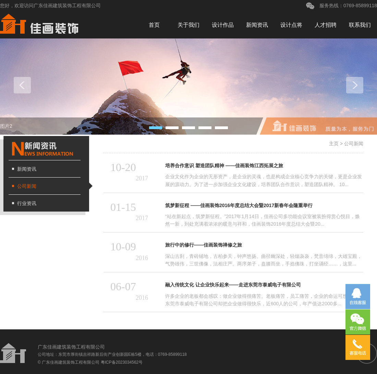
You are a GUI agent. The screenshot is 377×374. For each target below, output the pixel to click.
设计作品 (223, 25)
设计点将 (291, 25)
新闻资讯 (257, 25)
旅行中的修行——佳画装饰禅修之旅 (203, 245)
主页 (334, 143)
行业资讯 (26, 203)
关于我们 (188, 25)
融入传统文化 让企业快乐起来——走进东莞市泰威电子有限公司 (233, 284)
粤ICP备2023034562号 (122, 362)
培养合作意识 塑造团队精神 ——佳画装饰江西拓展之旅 (224, 165)
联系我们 (360, 25)
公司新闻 (26, 186)
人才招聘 (326, 25)
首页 (154, 25)
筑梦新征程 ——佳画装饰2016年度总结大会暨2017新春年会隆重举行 (239, 205)
